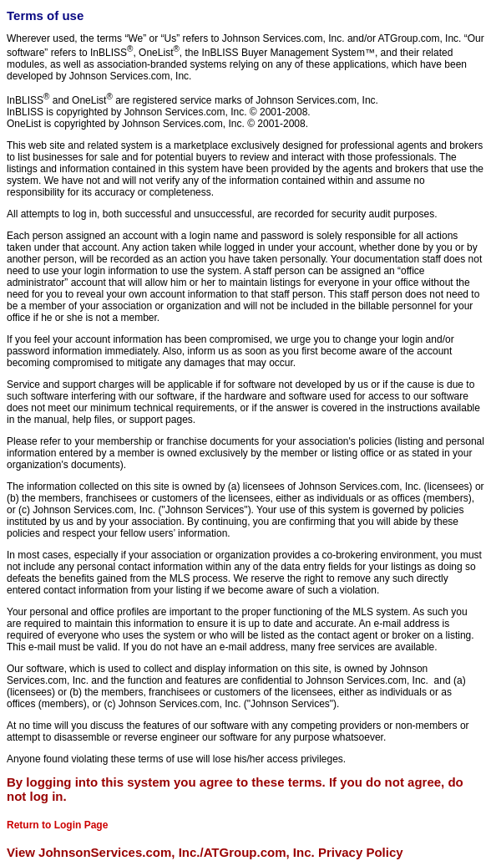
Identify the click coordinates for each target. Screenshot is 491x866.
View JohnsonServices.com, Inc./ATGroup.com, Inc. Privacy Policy (205, 852)
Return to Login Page (57, 825)
